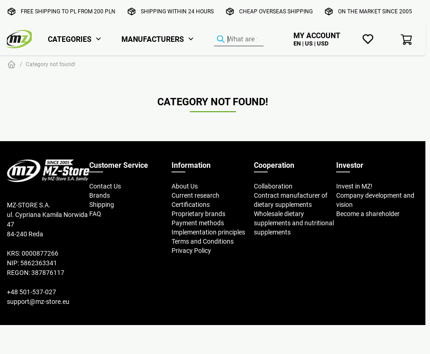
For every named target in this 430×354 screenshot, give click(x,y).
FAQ (95, 214)
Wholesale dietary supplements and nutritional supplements (294, 223)
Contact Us (105, 186)
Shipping (101, 204)
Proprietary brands (198, 214)
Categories (70, 39)
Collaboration (273, 186)
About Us (185, 186)
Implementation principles (208, 232)
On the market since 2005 (375, 11)
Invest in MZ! (354, 186)
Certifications (191, 204)
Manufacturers (152, 39)
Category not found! (50, 64)
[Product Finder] (239, 39)
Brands (99, 195)
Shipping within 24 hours (177, 11)
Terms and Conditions (203, 241)
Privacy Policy (191, 250)
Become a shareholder (368, 214)
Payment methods (198, 223)
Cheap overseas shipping (276, 11)
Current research (195, 195)
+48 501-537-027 (31, 292)
